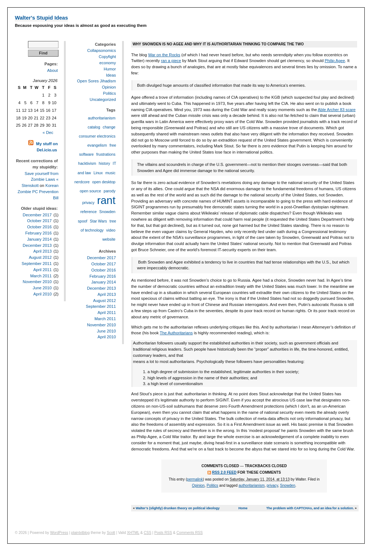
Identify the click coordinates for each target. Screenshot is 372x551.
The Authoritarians (176, 333)
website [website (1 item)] (109, 239)
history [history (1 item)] (104, 163)
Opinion (198, 485)
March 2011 (41, 276)
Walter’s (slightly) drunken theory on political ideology (177, 508)
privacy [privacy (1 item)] (88, 202)
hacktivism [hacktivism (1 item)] (87, 163)
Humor (110, 69)
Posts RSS (163, 533)
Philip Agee (335, 60)
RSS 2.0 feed (224, 472)
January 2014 (39, 239)
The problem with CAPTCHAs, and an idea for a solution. (310, 508)
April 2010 (42, 294)
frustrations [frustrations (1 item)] (106, 154)
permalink (195, 479)
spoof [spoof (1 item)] (82, 221)
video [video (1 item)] (110, 230)
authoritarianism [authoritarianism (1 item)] (102, 118)
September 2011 (36, 263)
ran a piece (171, 60)
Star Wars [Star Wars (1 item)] (98, 221)
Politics (212, 485)
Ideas (111, 75)
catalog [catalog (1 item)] (94, 127)
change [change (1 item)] (109, 127)
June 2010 (42, 288)
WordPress (59, 533)
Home (242, 508)
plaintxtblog (80, 533)
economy (108, 63)
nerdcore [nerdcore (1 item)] (82, 182)
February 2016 (38, 233)
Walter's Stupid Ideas (41, 18)
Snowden (287, 485)
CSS (147, 533)
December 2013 (37, 245)
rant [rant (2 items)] (106, 200)
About (52, 70)
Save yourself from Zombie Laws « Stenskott (40, 179)
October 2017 (39, 221)
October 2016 (39, 227)
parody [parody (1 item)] (110, 191)
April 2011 (42, 270)
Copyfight (107, 56)
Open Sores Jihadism (96, 81)
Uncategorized (103, 99)
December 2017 (37, 215)
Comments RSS (190, 533)
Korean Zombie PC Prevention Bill (37, 191)
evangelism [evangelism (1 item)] (97, 145)
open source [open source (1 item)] (90, 191)
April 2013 (42, 251)
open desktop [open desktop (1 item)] (104, 182)
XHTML (133, 533)
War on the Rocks (164, 55)
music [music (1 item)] (110, 173)
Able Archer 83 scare (337, 109)
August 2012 (40, 257)
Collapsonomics (101, 50)
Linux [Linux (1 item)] (97, 173)
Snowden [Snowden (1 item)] (107, 211)
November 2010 (37, 281)
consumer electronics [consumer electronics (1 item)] (97, 136)
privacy (272, 485)
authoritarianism (252, 485)
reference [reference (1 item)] (88, 211)
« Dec (48, 132)
